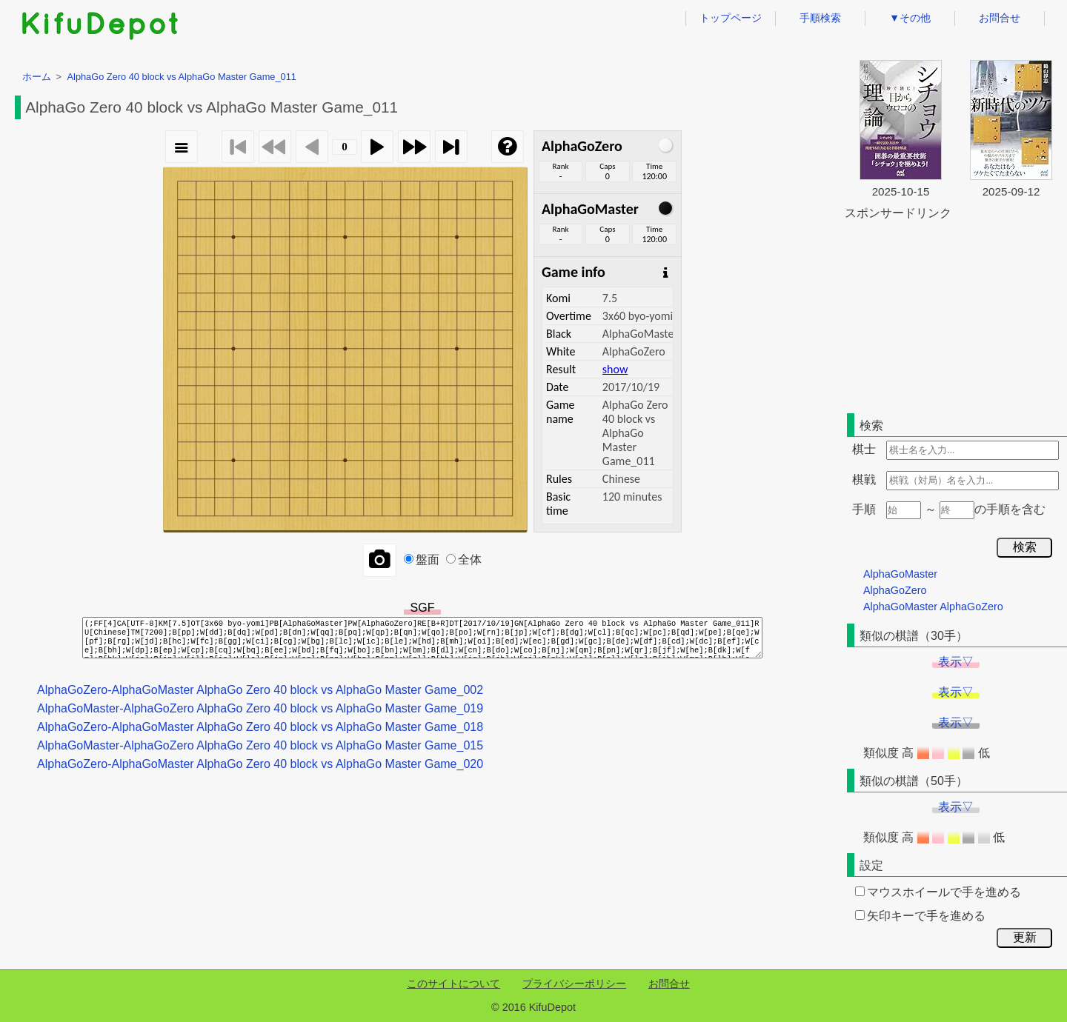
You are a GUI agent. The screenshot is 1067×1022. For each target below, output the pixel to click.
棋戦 (864, 479)
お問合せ (999, 18)
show (615, 369)
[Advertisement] (956, 314)
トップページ (730, 18)
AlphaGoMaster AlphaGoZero (933, 606)
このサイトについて (453, 983)
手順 (864, 509)
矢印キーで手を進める (920, 915)
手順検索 (820, 18)
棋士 (864, 449)
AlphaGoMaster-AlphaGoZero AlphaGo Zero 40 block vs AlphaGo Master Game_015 (260, 745)
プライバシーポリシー (574, 983)
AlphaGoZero (895, 590)
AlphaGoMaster (900, 574)
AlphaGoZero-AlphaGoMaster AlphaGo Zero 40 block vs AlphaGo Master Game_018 (260, 727)
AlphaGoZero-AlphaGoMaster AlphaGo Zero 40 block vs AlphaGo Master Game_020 (260, 764)
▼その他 (910, 18)
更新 (1025, 937)
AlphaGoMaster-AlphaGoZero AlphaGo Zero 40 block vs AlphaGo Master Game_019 (260, 708)
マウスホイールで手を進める (938, 892)
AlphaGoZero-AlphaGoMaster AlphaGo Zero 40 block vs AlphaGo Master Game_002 (260, 690)
